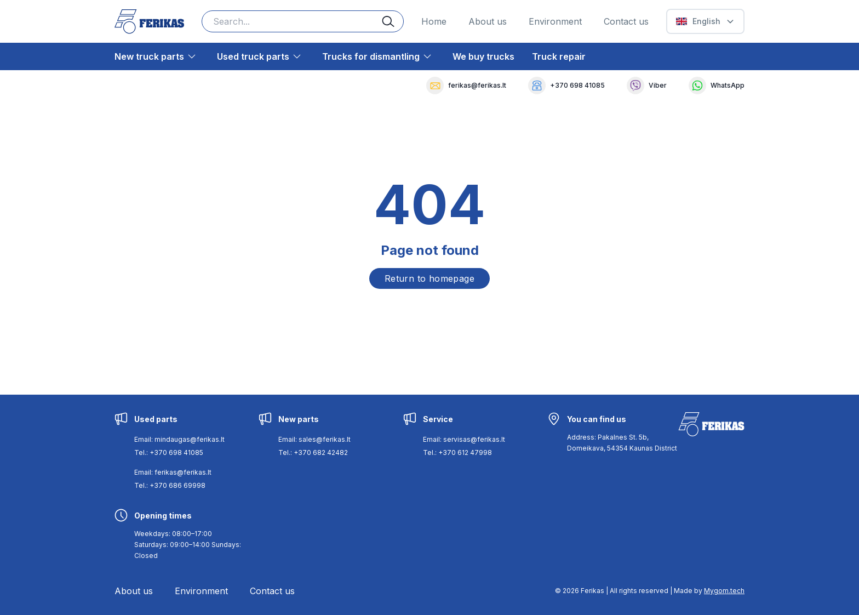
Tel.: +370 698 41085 (168, 452)
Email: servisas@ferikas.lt (464, 439)
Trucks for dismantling (371, 56)
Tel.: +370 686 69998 (169, 485)
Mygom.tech (724, 590)
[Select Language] (705, 21)
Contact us (626, 21)
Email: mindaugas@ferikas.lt (179, 439)
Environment (555, 21)
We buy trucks (483, 56)
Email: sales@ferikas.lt (314, 439)
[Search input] (303, 21)
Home (433, 21)
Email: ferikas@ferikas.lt (172, 472)
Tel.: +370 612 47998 (457, 452)
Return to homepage (429, 278)
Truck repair (559, 56)
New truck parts (149, 56)
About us (487, 21)
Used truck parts (253, 56)
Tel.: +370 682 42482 (313, 452)
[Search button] (393, 21)
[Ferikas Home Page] (149, 21)
